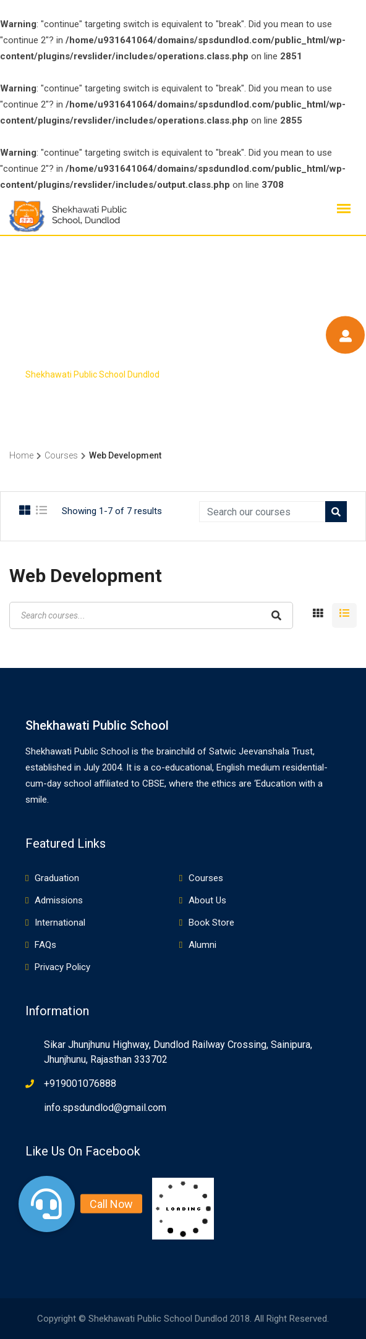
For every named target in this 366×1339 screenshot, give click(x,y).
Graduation (57, 878)
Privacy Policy (62, 967)
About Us (207, 900)
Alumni (202, 944)
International (60, 922)
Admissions (59, 900)
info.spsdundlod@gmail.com (105, 1107)
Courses (206, 878)
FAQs (45, 944)
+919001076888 (80, 1083)
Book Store (211, 922)
